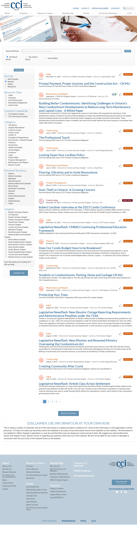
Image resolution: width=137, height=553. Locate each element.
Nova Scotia (11, 186)
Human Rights (12, 150)
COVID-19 (10, 135)
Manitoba (10, 179)
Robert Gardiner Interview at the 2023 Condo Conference (77, 212)
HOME (76, 8)
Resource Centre (45, 13)
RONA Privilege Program (59, 506)
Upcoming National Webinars (37, 518)
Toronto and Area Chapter (16, 254)
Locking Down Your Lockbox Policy (62, 158)
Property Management (15, 160)
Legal (8, 155)
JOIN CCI (85, 8)
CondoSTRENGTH (56, 523)
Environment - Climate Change (18, 140)
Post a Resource (32, 495)
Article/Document (13, 100)
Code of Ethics (7, 509)
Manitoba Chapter (13, 230)
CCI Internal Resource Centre (36, 501)
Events (86, 13)
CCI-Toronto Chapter (107, 231)
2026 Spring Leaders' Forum (36, 515)
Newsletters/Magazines (15, 103)
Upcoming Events (32, 512)
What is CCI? (7, 492)
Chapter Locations (57, 514)
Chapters (24, 13)
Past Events (30, 524)
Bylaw (4, 506)
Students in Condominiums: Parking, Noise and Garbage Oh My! (81, 285)
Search (127, 51)
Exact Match (51, 58)
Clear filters (19, 70)
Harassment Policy (9, 512)
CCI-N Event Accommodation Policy (37, 534)
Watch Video (127, 205)
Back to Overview (68, 438)
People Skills (11, 157)
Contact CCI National (80, 490)
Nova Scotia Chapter (14, 247)
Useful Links (11, 105)
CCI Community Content (15, 116)
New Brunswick (12, 181)
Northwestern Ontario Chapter (18, 245)
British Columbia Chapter (16, 212)
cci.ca (93, 547)
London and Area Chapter (16, 227)
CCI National (11, 215)
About (7, 13)
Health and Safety (13, 147)
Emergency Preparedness (16, 138)
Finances (9, 142)
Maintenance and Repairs (16, 162)
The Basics (10, 125)
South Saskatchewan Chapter (18, 252)
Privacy (83, 547)
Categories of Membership (60, 503)
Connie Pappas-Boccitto (104, 154)
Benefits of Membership (59, 500)
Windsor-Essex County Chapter (18, 257)
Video (8, 95)
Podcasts (10, 98)
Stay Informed (121, 508)
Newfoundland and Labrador (17, 183)
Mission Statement (9, 498)
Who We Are (6, 495)
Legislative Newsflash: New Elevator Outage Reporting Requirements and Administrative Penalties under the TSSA (85, 328)
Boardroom (30, 504)
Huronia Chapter (12, 225)
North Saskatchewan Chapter (18, 242)
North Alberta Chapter (15, 240)
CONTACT (115, 8)
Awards (5, 515)
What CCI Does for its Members (58, 495)
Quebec (9, 198)
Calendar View (31, 521)
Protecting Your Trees (53, 309)
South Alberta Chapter (15, 249)
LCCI (129, 13)
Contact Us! (18, 273)
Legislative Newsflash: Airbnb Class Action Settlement (74, 406)
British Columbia (12, 176)
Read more (127, 74)
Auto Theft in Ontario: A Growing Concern (67, 194)
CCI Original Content (14, 114)
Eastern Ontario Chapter (15, 217)
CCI (101, 208)
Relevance (10, 87)
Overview (29, 492)
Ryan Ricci (99, 172)
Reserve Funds (12, 165)
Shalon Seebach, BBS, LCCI (104, 252)
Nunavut (9, 191)
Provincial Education (108, 13)
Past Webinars (31, 527)
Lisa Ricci (98, 136)
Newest (9, 82)
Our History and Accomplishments (9, 501)
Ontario (9, 193)
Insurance (10, 152)
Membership (67, 13)
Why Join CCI (55, 492)
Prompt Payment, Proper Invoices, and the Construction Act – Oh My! (84, 84)
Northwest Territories (14, 188)
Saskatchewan (12, 201)
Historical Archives (33, 498)
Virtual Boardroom (84, 501)
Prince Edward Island (14, 196)
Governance (11, 145)
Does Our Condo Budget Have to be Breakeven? (70, 257)
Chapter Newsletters (14, 128)
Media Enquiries (100, 8)
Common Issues (12, 130)
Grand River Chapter (14, 222)
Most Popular (11, 79)
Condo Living (11, 133)
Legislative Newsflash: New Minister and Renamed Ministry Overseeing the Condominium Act (78, 360)
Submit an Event (32, 530)
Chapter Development (58, 517)
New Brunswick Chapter (15, 232)
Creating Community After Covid (61, 388)
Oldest (8, 84)
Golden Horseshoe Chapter (17, 220)
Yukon (8, 203)
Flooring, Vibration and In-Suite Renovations (68, 176)
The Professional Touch (54, 140)
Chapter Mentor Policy (58, 520)
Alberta (9, 174)
